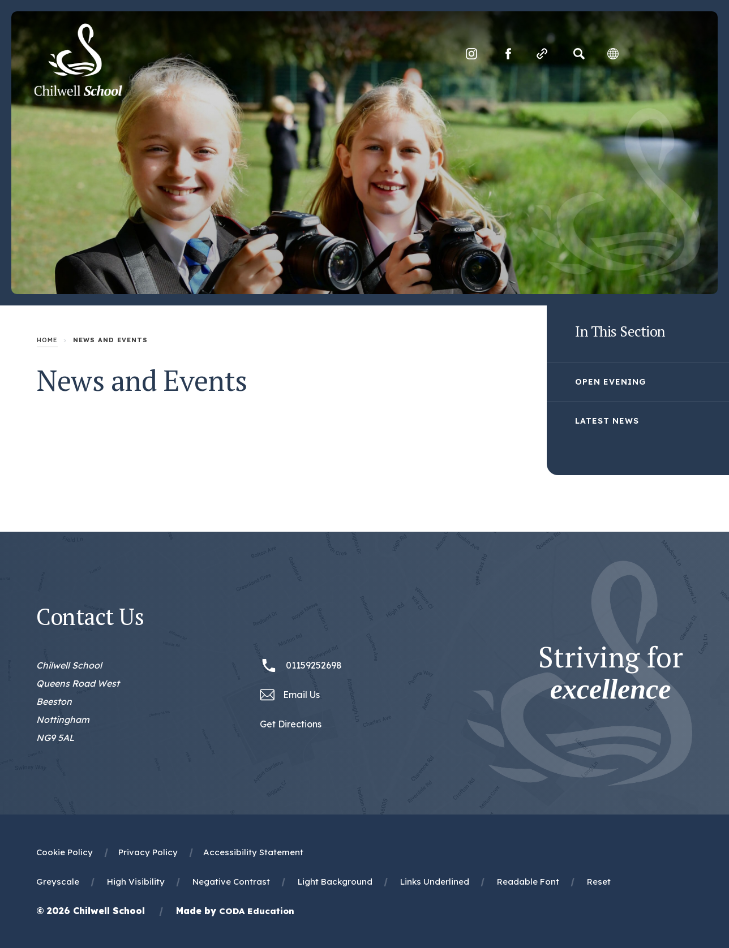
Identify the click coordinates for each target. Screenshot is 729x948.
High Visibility (136, 881)
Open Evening (610, 382)
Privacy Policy (148, 852)
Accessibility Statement (253, 852)
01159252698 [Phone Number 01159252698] (314, 665)
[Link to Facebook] (508, 54)
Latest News (607, 421)
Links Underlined (434, 881)
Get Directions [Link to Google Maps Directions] (290, 724)
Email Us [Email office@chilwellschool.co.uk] (301, 694)
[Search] (579, 54)
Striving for (610, 673)
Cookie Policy (64, 852)
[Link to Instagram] (471, 54)
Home (47, 340)
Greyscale (57, 881)
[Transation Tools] (613, 54)
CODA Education (256, 911)
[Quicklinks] (542, 54)
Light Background (335, 881)
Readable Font (528, 881)
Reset (599, 881)
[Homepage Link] (78, 92)
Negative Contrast (231, 881)
